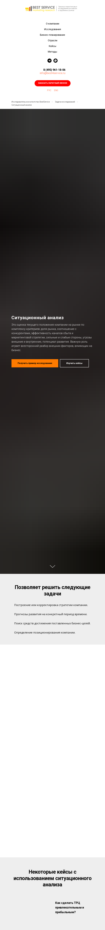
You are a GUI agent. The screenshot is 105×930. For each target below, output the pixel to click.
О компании (52, 23)
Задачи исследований (65, 102)
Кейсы (52, 46)
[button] (53, 83)
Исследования (52, 29)
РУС (49, 90)
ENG (56, 90)
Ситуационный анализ (21, 105)
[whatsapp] (55, 61)
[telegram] (49, 61)
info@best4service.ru (52, 73)
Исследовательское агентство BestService (30, 102)
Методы (52, 51)
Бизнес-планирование (52, 34)
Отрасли (52, 40)
